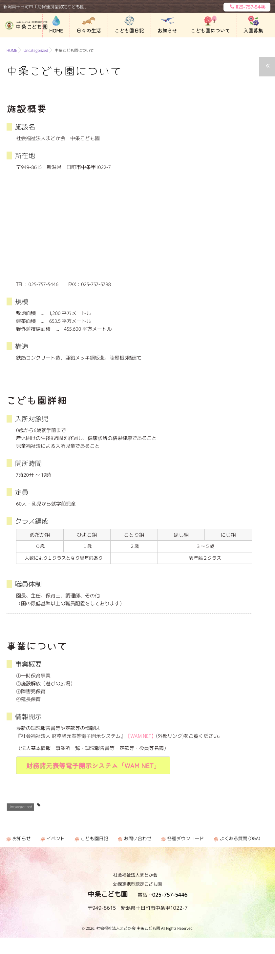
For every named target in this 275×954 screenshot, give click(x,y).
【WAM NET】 (141, 736)
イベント (55, 838)
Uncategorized (20, 807)
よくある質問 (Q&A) (240, 838)
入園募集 (253, 30)
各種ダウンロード (185, 838)
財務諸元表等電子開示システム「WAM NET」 (93, 765)
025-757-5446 (246, 6)
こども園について (210, 30)
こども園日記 (129, 30)
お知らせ (167, 30)
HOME (56, 30)
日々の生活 (88, 30)
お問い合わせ (137, 838)
